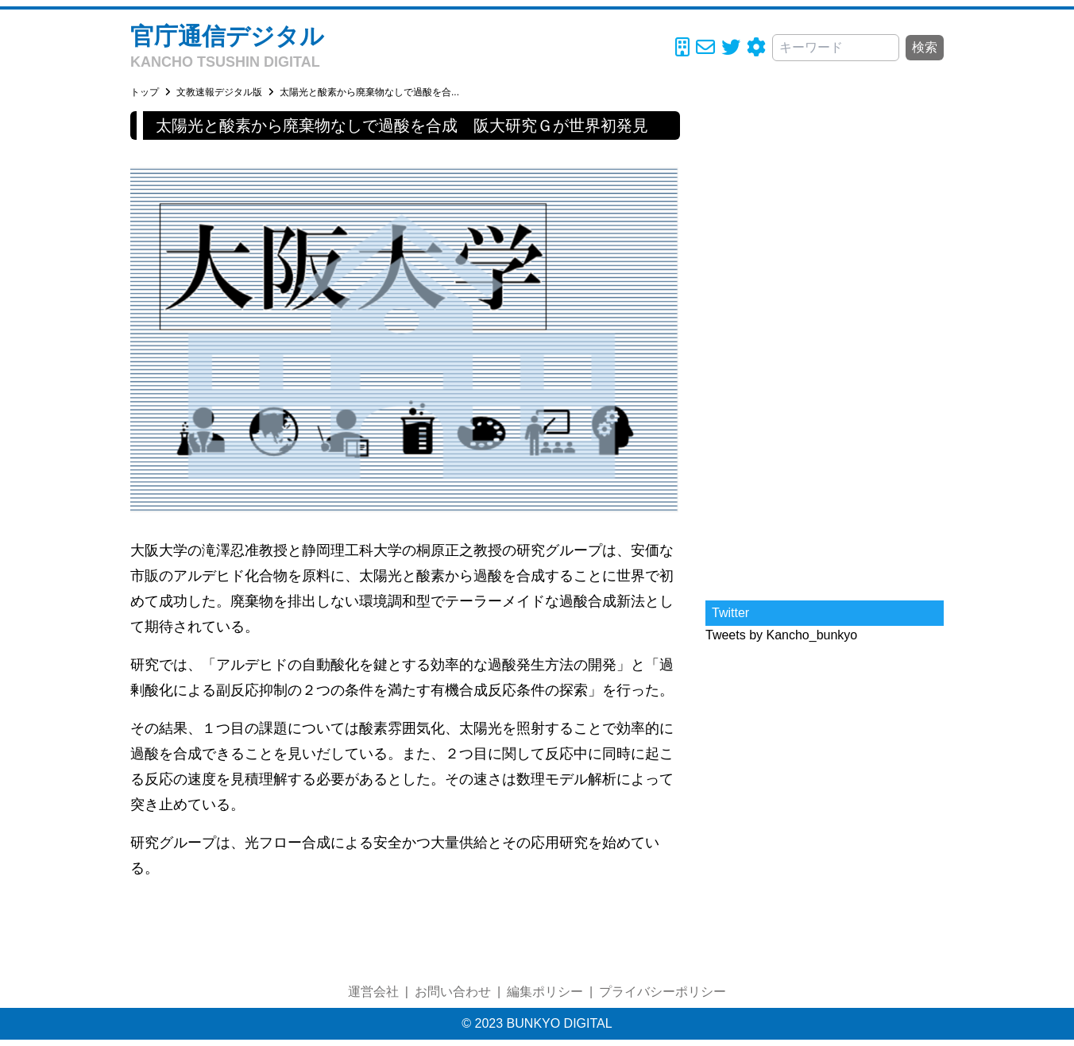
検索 (924, 47)
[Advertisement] (824, 349)
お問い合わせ (453, 991)
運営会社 (373, 991)
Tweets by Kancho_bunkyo (781, 635)
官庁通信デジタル (227, 36)
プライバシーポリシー (662, 991)
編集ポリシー (545, 991)
